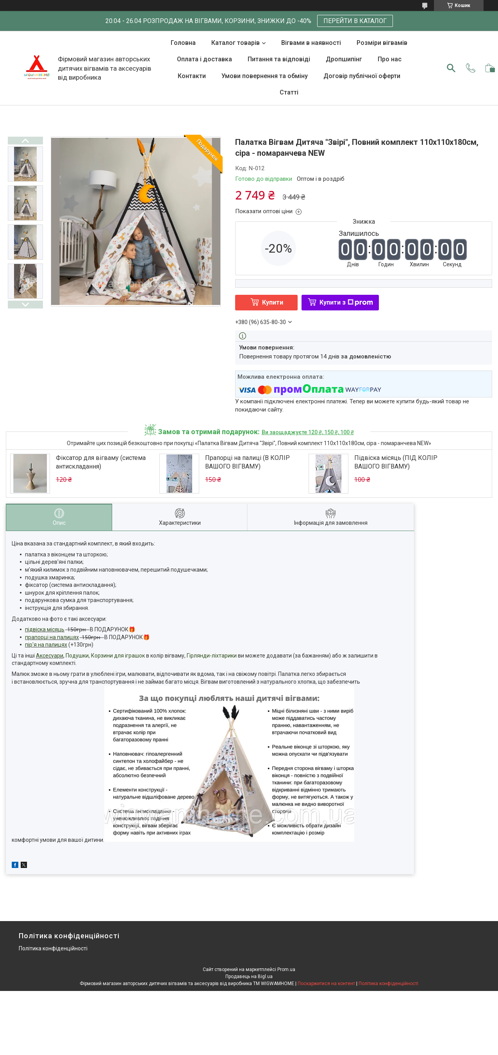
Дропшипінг (344, 59)
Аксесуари (49, 655)
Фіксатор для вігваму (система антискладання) (101, 462)
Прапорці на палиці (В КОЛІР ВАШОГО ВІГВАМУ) (247, 462)
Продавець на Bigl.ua (249, 976)
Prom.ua (286, 969)
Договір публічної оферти (361, 76)
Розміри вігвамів (382, 42)
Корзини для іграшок (118, 655)
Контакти (192, 76)
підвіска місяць (44, 629)
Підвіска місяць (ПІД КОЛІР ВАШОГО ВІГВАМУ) (395, 462)
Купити (272, 302)
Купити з (346, 302)
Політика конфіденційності (53, 948)
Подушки (77, 655)
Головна (183, 42)
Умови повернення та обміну (264, 76)
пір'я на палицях (46, 645)
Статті (289, 92)
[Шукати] (451, 68)
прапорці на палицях (52, 637)
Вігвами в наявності (311, 42)
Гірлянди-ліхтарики (212, 655)
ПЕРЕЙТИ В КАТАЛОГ (355, 21)
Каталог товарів (235, 42)
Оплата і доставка (204, 59)
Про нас (390, 59)
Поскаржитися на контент (326, 983)
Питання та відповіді (279, 59)
